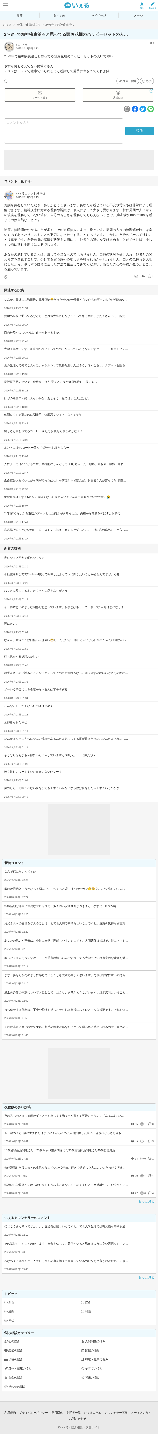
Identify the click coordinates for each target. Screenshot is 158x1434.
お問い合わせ (77, 1418)
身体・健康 (129, 81)
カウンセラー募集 (116, 1412)
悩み (88, 1302)
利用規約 (10, 1412)
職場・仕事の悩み (96, 1359)
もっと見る (146, 1201)
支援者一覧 (73, 1412)
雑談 (88, 1311)
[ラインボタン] (150, 109)
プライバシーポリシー (33, 1412)
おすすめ (59, 15)
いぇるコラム (92, 1412)
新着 (20, 15)
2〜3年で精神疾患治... (59, 24)
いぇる (7, 24)
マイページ (99, 15)
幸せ (11, 1320)
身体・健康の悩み (28, 24)
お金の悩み (15, 1377)
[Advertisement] (79, 160)
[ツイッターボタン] (142, 109)
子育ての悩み (93, 1368)
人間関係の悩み (95, 1341)
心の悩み (14, 1341)
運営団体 (57, 1412)
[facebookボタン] (135, 109)
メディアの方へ (141, 1412)
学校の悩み (15, 1359)
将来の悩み (92, 1377)
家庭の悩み (92, 1350)
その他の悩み (17, 1386)
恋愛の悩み (15, 1350)
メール (138, 15)
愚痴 (149, 81)
